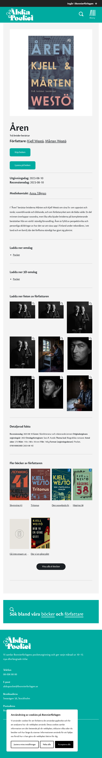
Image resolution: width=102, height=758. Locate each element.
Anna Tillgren (37, 193)
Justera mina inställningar (25, 744)
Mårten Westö (55, 141)
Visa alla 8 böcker (51, 566)
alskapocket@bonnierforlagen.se (20, 686)
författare (74, 614)
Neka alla (47, 744)
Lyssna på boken (22, 165)
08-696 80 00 (10, 674)
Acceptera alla (64, 744)
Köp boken (20, 152)
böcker (48, 614)
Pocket (16, 254)
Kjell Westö (35, 141)
